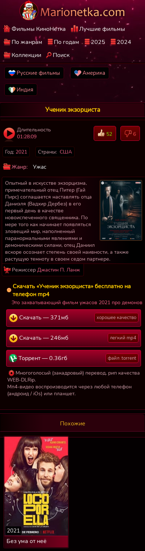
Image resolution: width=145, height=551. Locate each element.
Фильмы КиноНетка (39, 29)
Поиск (61, 55)
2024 (124, 42)
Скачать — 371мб (73, 317)
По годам (66, 42)
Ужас (39, 167)
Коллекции (26, 55)
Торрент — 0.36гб (73, 358)
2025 (98, 42)
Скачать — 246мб (73, 338)
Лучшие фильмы (102, 29)
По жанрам (27, 42)
